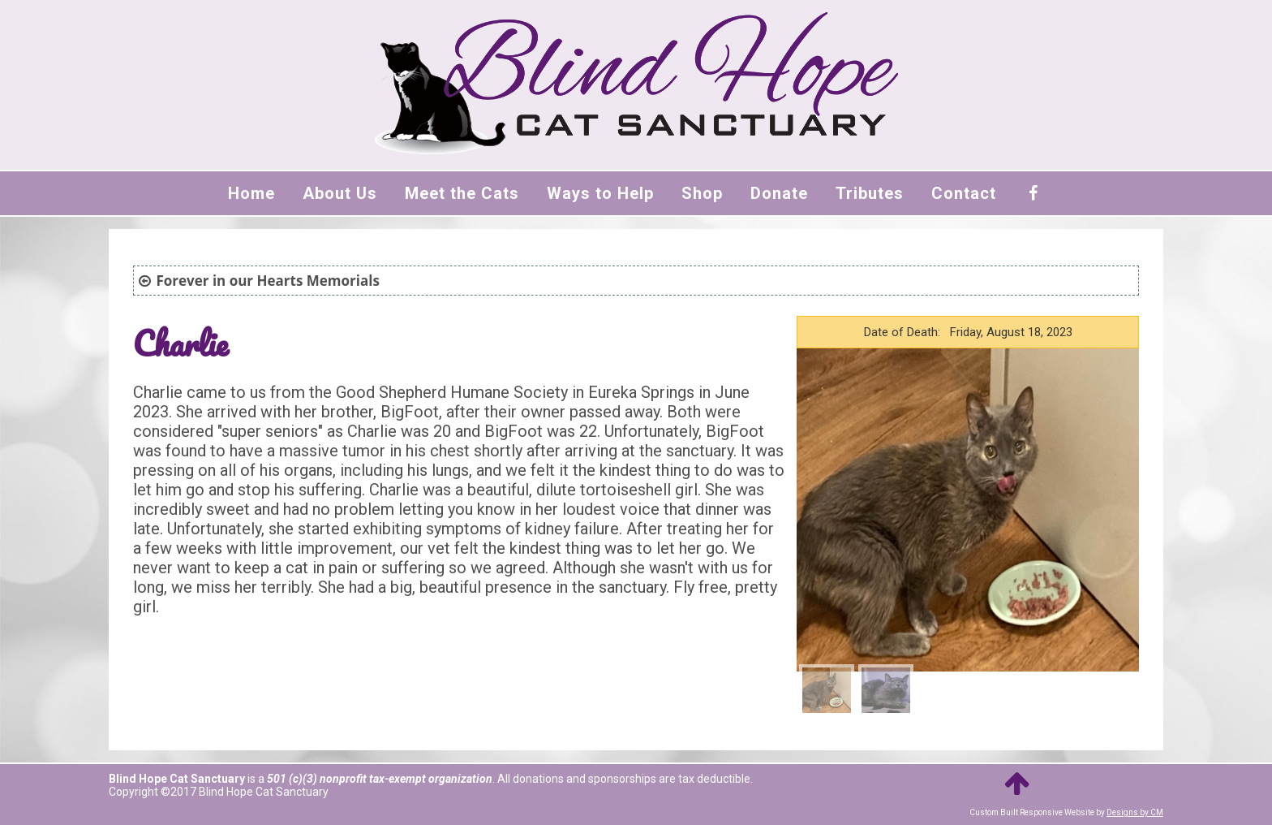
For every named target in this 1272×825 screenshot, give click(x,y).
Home (251, 193)
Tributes (870, 193)
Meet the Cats (462, 193)
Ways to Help (600, 193)
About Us (340, 193)
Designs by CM (1135, 812)
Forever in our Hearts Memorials (267, 280)
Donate (779, 193)
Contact (963, 193)
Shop (702, 193)
